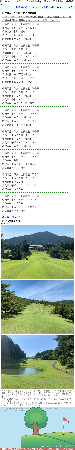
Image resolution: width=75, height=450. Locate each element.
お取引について (30, 7)
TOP (18, 7)
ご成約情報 (45, 7)
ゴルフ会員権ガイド (10, 216)
